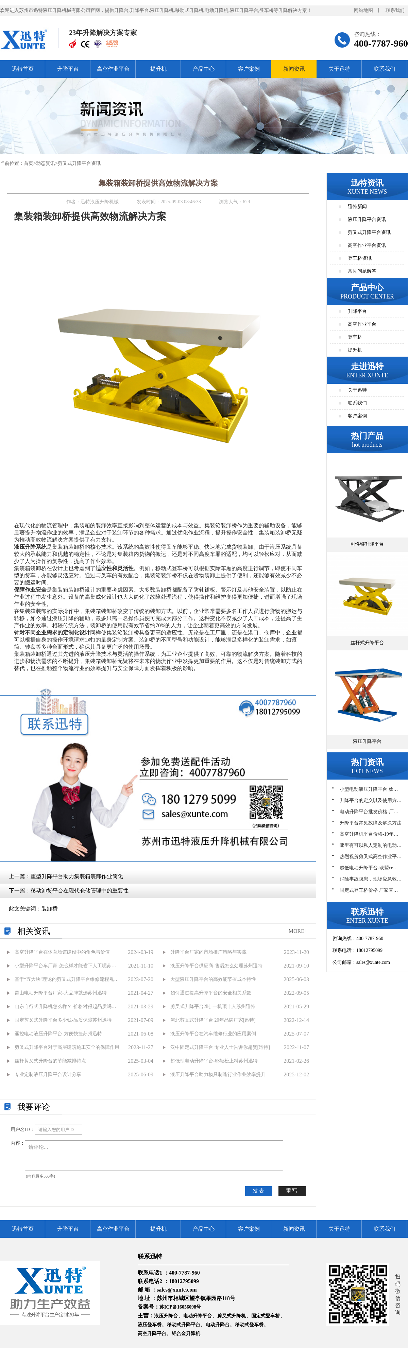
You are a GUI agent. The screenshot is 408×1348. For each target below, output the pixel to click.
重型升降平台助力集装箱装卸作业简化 (77, 876)
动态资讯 (45, 163)
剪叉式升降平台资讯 (79, 163)
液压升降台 (166, 1315)
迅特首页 (23, 69)
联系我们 (395, 10)
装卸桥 (49, 908)
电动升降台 (218, 1324)
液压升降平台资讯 (367, 219)
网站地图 (363, 10)
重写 (292, 1191)
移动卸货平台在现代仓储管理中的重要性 (80, 890)
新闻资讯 (294, 69)
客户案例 (249, 69)
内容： (18, 1143)
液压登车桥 (150, 1324)
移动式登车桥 (249, 1324)
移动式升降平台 (183, 1324)
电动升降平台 (197, 1315)
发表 (259, 1191)
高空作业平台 (113, 69)
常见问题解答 (362, 271)
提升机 (158, 69)
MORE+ (298, 931)
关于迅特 (339, 69)
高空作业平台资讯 (367, 245)
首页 (28, 163)
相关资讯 (33, 931)
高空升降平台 (152, 1333)
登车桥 (355, 337)
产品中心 (204, 69)
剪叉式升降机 (231, 1315)
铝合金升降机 (186, 1333)
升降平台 (68, 69)
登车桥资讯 (360, 258)
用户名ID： (23, 1129)
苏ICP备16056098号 (180, 1307)
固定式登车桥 (265, 1315)
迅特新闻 (357, 206)
